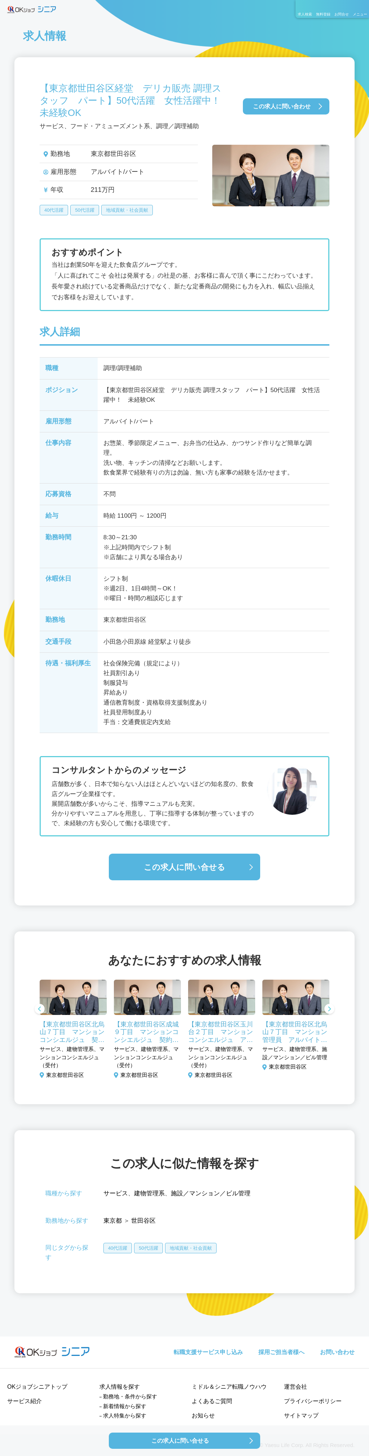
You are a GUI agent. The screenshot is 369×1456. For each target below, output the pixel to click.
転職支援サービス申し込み (208, 1352)
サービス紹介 (24, 1401)
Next (329, 1009)
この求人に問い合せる (184, 867)
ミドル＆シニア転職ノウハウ (229, 1387)
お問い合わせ (337, 1352)
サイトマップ (301, 1415)
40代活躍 (53, 210)
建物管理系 (149, 1193)
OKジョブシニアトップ (37, 1387)
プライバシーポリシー (313, 1401)
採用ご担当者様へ (281, 1352)
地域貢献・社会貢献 (127, 210)
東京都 (112, 1220)
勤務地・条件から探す (130, 1396)
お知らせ (203, 1415)
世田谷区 (143, 1220)
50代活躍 (84, 210)
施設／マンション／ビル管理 (210, 1193)
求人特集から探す (124, 1415)
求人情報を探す (119, 1387)
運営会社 (295, 1387)
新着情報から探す (124, 1406)
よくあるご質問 (212, 1401)
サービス (115, 1193)
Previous (39, 1009)
